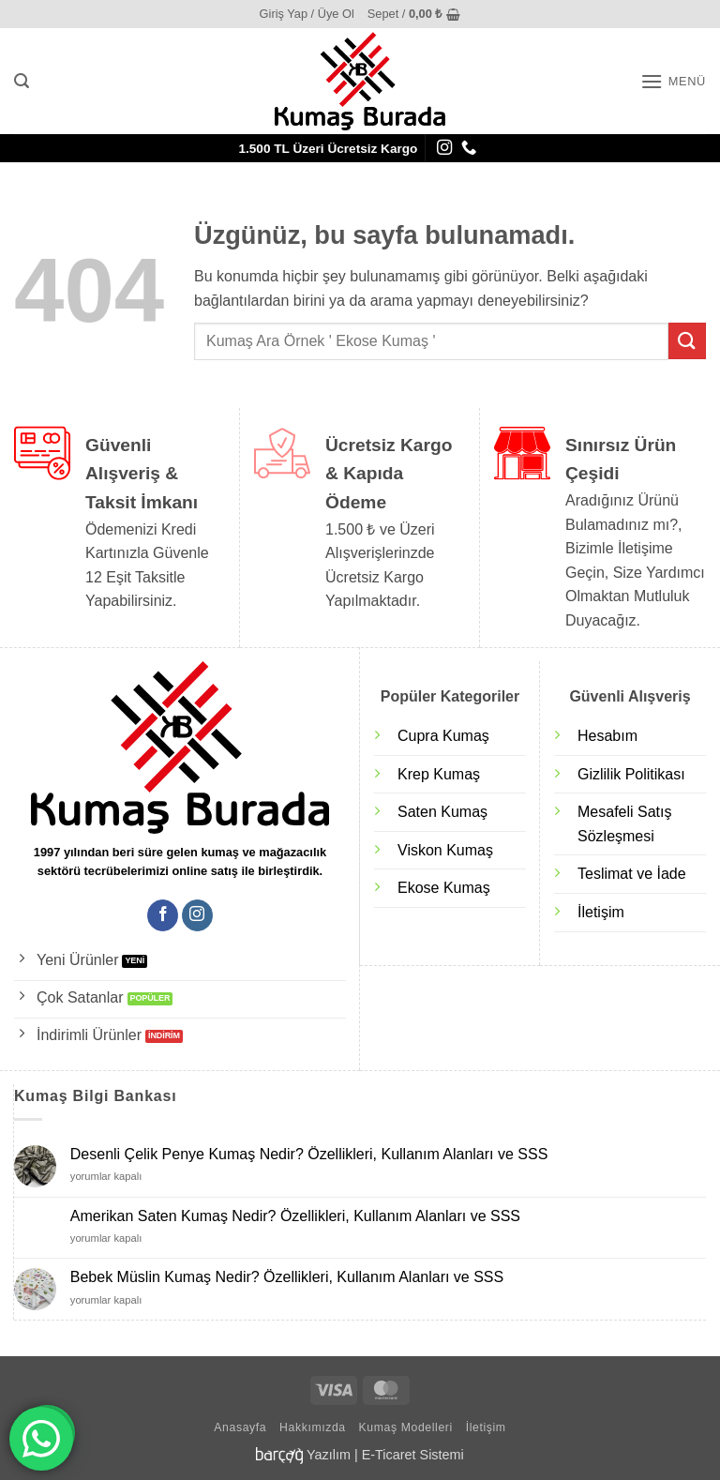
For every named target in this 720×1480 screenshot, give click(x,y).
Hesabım (608, 736)
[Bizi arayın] (468, 148)
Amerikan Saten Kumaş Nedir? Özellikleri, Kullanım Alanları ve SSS (295, 1216)
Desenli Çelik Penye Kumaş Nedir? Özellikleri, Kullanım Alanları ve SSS (309, 1154)
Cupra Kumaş (443, 736)
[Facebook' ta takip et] (162, 915)
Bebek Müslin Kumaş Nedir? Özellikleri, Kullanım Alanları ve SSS (286, 1277)
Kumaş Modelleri (406, 1427)
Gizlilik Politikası (631, 774)
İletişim (601, 912)
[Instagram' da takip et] (444, 148)
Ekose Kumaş (444, 888)
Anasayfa (240, 1427)
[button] (307, 14)
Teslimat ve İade (632, 874)
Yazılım (329, 1454)
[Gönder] (687, 341)
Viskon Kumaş (445, 850)
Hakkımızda (312, 1427)
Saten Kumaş (443, 812)
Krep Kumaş (439, 774)
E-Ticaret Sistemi (413, 1454)
